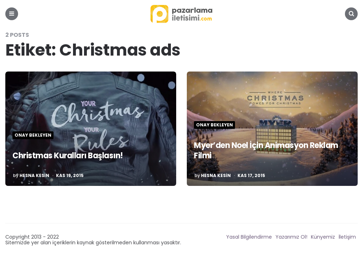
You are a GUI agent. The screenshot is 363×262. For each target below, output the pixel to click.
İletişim (347, 236)
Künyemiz (323, 236)
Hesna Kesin (34, 175)
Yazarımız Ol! (291, 236)
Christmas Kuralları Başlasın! (67, 155)
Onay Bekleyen (33, 135)
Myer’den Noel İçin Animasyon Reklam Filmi (266, 150)
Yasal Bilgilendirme (249, 236)
